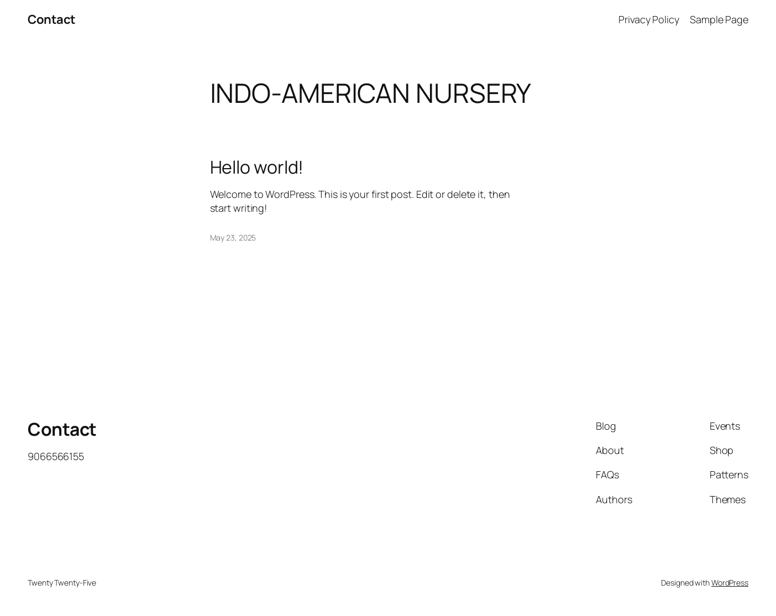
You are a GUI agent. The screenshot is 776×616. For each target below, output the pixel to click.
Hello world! (257, 167)
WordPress (729, 582)
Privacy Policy (648, 19)
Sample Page (719, 19)
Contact (52, 19)
